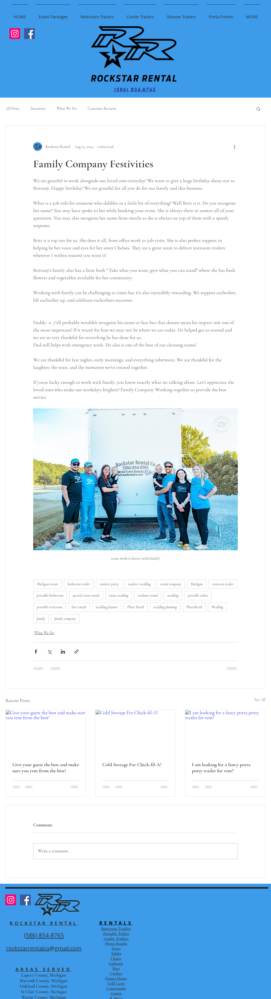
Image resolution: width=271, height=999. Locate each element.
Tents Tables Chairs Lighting (116, 956)
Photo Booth (135, 607)
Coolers (116, 973)
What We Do (67, 108)
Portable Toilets (116, 933)
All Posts (13, 108)
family (41, 618)
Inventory (38, 108)
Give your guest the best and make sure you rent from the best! (45, 767)
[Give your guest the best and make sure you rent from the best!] (46, 732)
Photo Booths (116, 943)
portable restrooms (49, 607)
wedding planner (107, 607)
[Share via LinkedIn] (63, 651)
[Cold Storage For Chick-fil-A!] (136, 732)
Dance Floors (116, 978)
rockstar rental (148, 595)
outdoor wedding (139, 584)
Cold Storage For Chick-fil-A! (131, 764)
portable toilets (198, 595)
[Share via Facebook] (35, 651)
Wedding (217, 607)
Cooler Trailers (116, 938)
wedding (172, 595)
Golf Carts (116, 983)
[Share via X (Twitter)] (49, 651)
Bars (116, 968)
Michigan (197, 584)
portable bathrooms (50, 595)
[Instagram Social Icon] (14, 33)
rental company (170, 584)
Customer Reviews (102, 108)
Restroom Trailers (116, 928)
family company (65, 618)
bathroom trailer (78, 584)
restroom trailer (223, 584)
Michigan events (47, 584)
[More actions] (234, 146)
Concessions (116, 988)
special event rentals (86, 595)
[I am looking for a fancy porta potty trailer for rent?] (225, 732)
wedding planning (165, 607)
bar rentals (79, 607)
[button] (258, 108)
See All (259, 699)
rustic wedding (118, 595)
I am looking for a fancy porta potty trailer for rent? (221, 767)
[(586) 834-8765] (135, 90)
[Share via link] (76, 651)
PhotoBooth (194, 607)
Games (116, 993)
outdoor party (109, 584)
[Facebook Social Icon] (29, 33)
